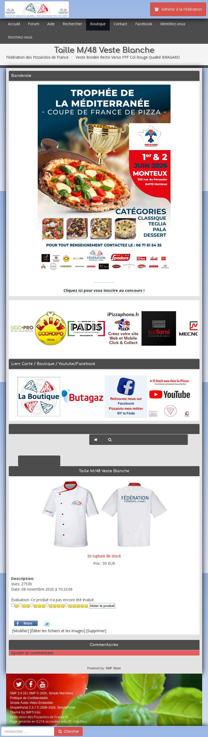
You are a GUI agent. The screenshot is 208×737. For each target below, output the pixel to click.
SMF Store (113, 668)
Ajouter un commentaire (32, 652)
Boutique (98, 23)
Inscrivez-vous (20, 37)
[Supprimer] (96, 630)
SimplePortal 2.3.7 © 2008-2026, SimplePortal (42, 707)
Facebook (143, 23)
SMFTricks (33, 712)
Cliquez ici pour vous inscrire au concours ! (104, 290)
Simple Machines (61, 693)
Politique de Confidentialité (29, 698)
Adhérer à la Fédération (178, 9)
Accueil (14, 23)
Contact (120, 23)
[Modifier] (20, 630)
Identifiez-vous (172, 23)
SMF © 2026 (38, 693)
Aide (51, 23)
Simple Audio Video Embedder (31, 703)
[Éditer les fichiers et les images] (57, 630)
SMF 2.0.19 (18, 693)
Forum (33, 23)
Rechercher (72, 23)
